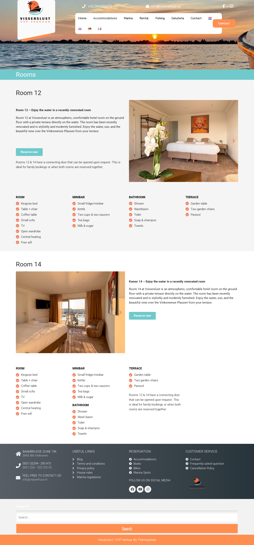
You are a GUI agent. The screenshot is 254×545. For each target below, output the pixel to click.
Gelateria (177, 18)
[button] (133, 140)
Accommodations (105, 18)
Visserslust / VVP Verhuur (115, 540)
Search (127, 529)
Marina (128, 18)
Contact (196, 18)
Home (82, 18)
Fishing (160, 18)
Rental (144, 18)
